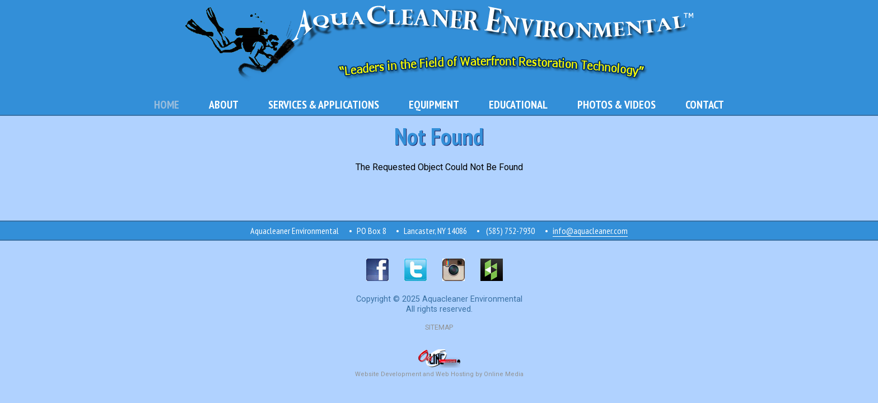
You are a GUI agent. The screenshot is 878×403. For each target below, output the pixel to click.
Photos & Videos (616, 104)
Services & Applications (323, 104)
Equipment (434, 104)
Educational (518, 104)
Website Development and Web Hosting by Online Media (439, 370)
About (224, 104)
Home (166, 104)
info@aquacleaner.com (590, 230)
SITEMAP (439, 327)
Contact (704, 104)
